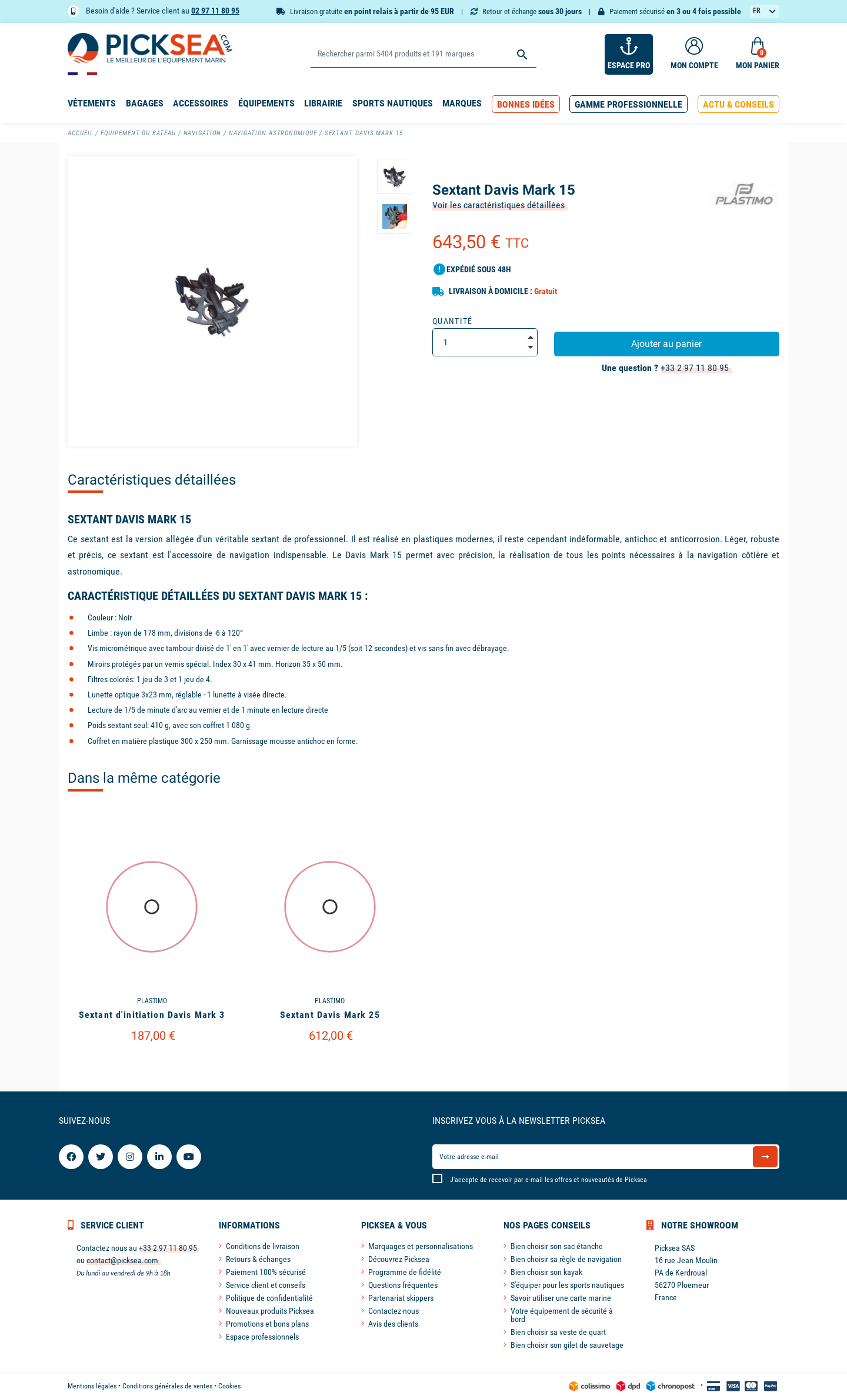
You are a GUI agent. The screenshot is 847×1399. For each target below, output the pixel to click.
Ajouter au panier (666, 343)
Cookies (229, 1386)
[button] (526, 104)
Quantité (452, 321)
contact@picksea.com (122, 1260)
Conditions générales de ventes (167, 1386)
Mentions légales (92, 1386)
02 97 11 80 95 (215, 10)
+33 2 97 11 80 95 (695, 367)
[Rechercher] (423, 54)
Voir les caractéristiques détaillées (498, 205)
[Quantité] (485, 342)
